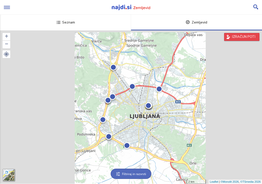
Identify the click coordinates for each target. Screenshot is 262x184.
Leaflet (214, 181)
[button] (6, 54)
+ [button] (6, 37)
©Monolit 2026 (230, 181)
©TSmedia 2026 (250, 181)
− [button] (6, 44)
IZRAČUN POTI (243, 36)
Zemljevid (196, 22)
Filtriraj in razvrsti (131, 174)
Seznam (65, 22)
